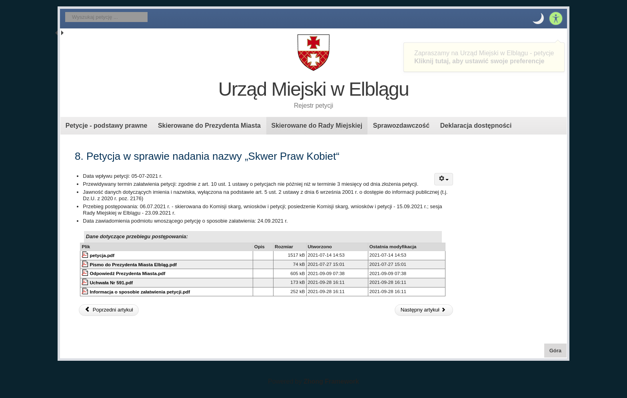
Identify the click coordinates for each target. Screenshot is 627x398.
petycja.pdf (102, 255)
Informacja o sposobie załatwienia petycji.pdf (140, 291)
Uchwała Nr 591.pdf (111, 282)
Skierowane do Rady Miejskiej (316, 125)
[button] (538, 18)
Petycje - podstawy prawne (107, 125)
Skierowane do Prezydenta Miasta (209, 125)
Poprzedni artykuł (109, 310)
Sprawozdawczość (401, 125)
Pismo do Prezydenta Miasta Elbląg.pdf (133, 264)
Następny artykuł (423, 310)
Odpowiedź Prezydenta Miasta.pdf (127, 273)
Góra (558, 350)
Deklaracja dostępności (476, 125)
